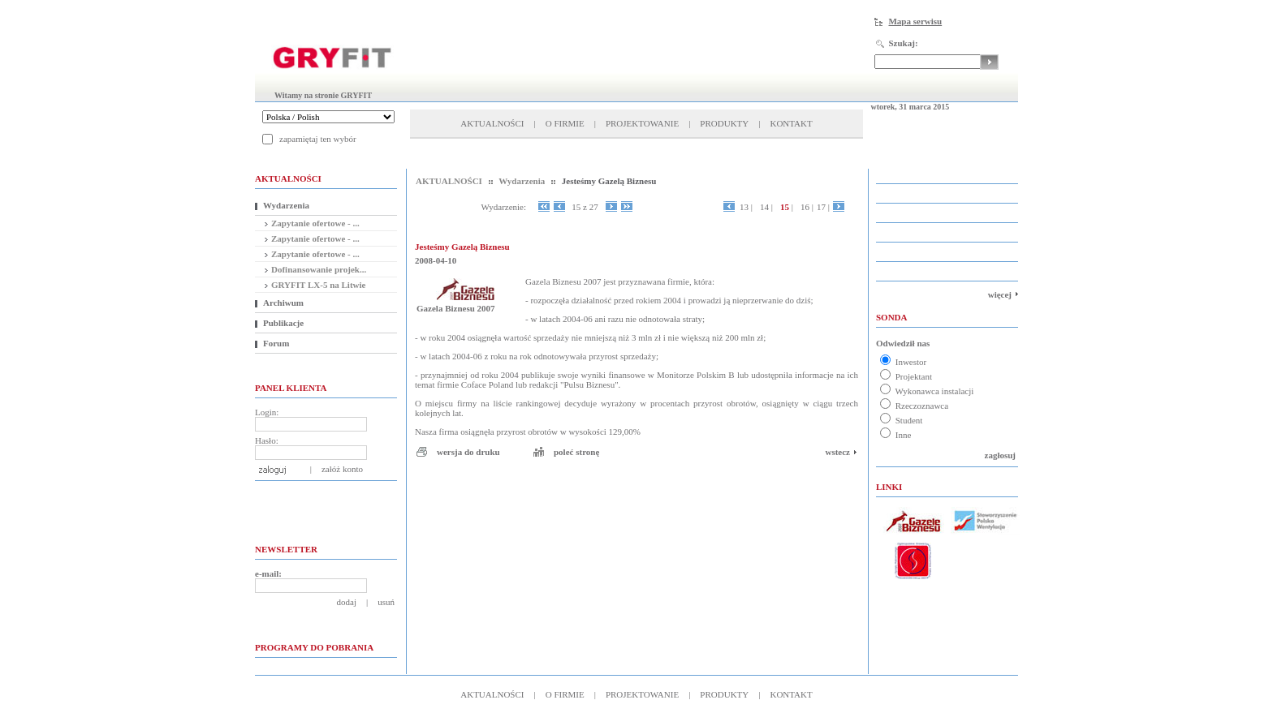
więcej (1000, 294)
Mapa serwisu (915, 21)
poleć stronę (576, 452)
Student (901, 420)
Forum (276, 343)
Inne (895, 435)
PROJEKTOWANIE (642, 123)
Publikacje (283, 323)
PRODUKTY (724, 123)
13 (746, 207)
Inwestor (903, 362)
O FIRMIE (565, 123)
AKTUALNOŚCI (492, 123)
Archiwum (283, 302)
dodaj (346, 602)
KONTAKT (791, 123)
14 (766, 207)
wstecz (837, 452)
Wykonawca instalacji (926, 391)
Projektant (906, 376)
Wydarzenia (286, 205)
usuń (386, 602)
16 (806, 207)
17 (823, 207)
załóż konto (342, 469)
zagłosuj (1000, 455)
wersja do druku (468, 452)
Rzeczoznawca (914, 405)
